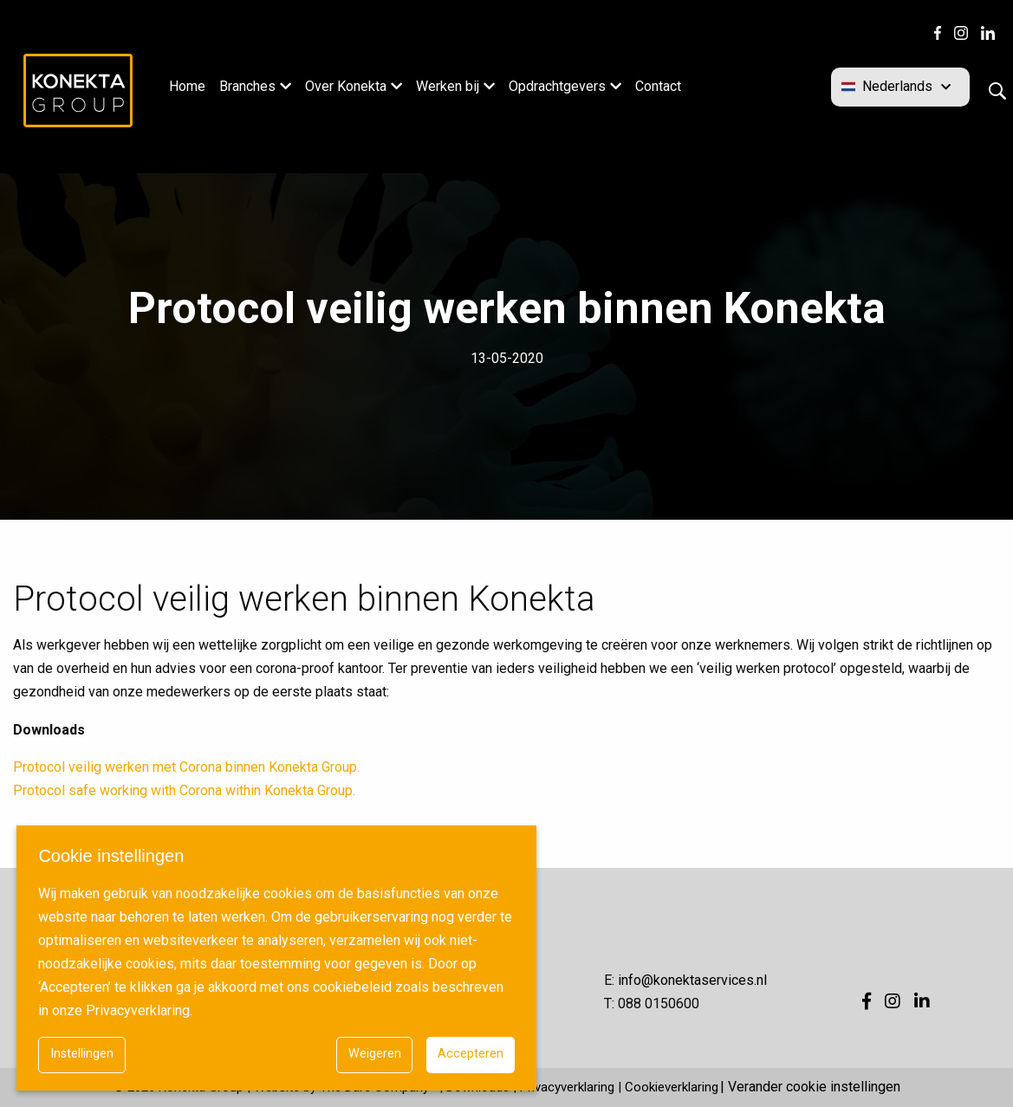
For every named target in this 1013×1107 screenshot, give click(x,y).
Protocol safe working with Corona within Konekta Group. (184, 790)
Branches (247, 86)
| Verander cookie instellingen (810, 1087)
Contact (658, 86)
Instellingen (82, 1053)
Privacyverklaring (567, 1087)
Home (187, 86)
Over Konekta (345, 86)
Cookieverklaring (671, 1087)
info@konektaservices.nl (692, 980)
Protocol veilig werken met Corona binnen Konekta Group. (186, 767)
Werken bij (447, 86)
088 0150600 (658, 1003)
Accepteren (470, 1053)
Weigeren (374, 1053)
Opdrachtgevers (557, 86)
